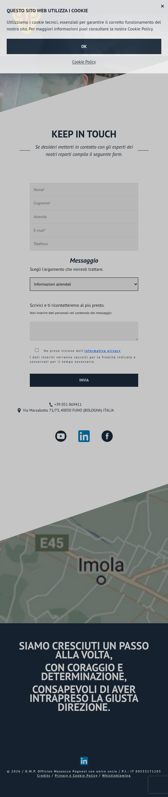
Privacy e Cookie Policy (76, 775)
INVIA (84, 380)
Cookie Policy (84, 61)
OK (84, 46)
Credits (43, 775)
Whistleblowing (116, 775)
